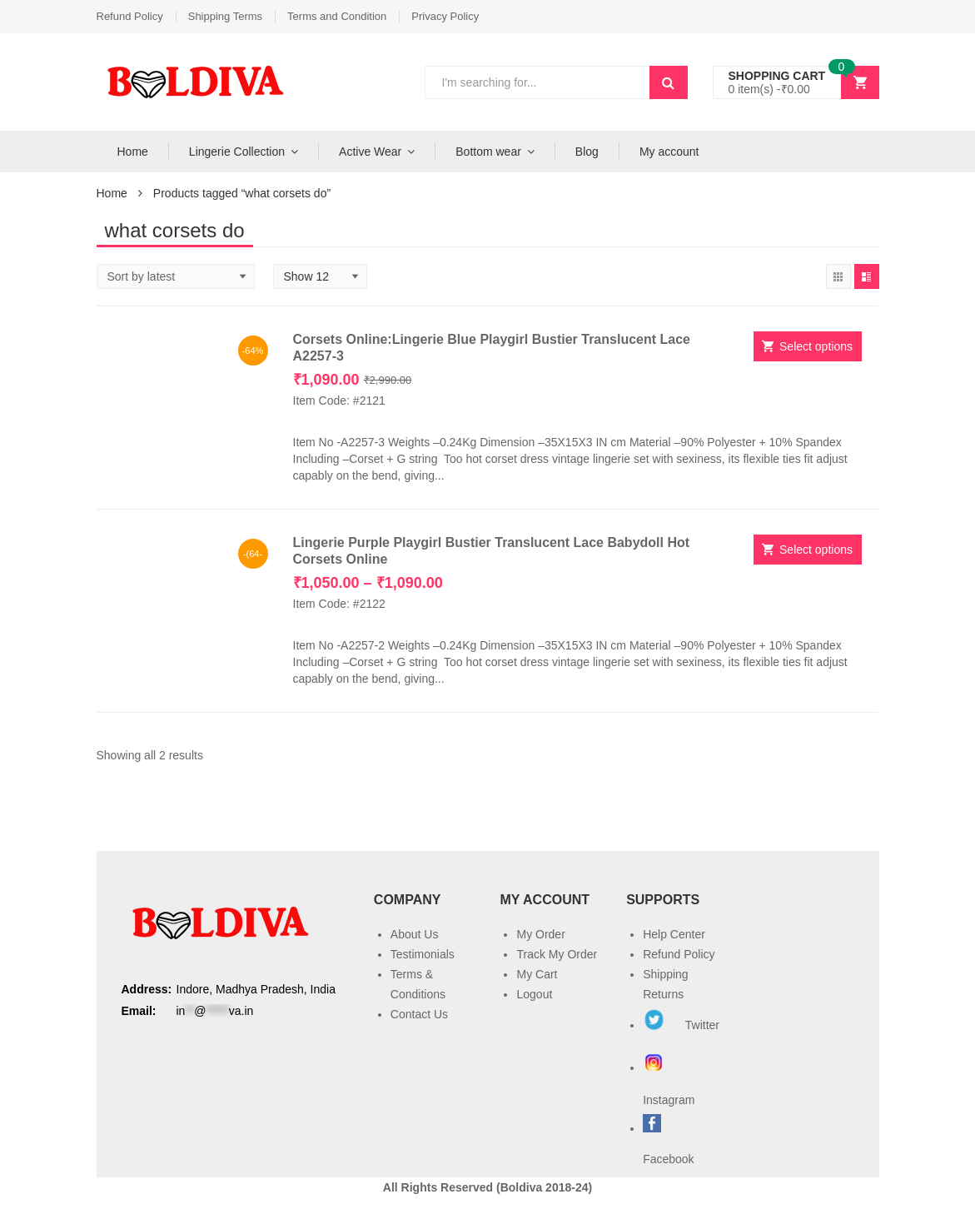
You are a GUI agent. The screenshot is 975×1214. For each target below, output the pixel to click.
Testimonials (422, 954)
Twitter (681, 1025)
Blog (587, 151)
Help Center (674, 934)
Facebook (668, 1159)
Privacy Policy (445, 16)
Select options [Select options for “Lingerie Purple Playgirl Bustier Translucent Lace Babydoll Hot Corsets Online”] (816, 549)
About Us (414, 934)
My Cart (536, 974)
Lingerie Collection (237, 151)
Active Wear (370, 151)
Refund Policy (130, 16)
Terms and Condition (336, 16)
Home (132, 151)
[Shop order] (176, 276)
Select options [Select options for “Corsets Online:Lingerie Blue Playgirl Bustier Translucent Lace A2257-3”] (816, 346)
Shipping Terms (225, 16)
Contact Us (419, 1014)
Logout (534, 994)
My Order (540, 934)
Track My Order (556, 954)
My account (669, 151)
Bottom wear (488, 151)
